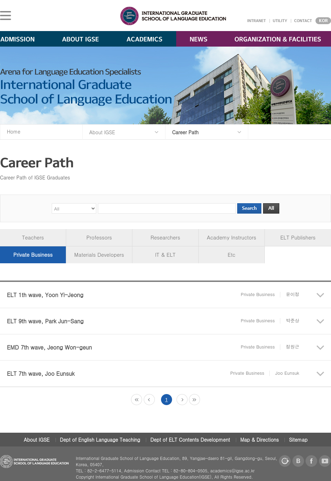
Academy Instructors (231, 237)
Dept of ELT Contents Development (190, 439)
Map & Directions (259, 439)
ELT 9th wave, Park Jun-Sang (153, 321)
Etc (231, 254)
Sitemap (298, 439)
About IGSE (37, 439)
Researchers (165, 237)
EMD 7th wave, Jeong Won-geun (153, 347)
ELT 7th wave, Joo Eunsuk (153, 373)
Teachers (33, 237)
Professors (99, 237)
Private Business (33, 254)
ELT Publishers (297, 237)
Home (13, 131)
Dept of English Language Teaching (100, 439)
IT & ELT (165, 254)
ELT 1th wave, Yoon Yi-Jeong (153, 295)
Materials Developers (99, 254)
